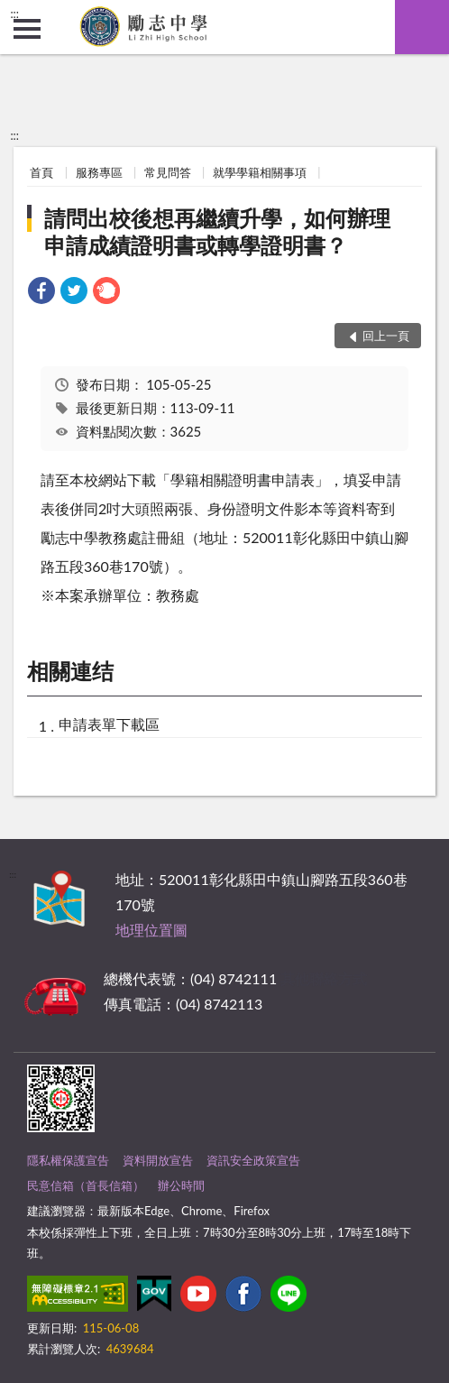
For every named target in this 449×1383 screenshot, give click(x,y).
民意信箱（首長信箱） (85, 1185)
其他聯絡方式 (323, 978)
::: (14, 13)
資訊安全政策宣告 (253, 1160)
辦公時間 (181, 1185)
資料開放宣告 (158, 1160)
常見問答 (167, 172)
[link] (41, 293)
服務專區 (99, 172)
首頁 (41, 172)
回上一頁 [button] (385, 335)
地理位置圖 (151, 929)
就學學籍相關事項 (260, 172)
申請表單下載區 (109, 724)
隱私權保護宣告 (68, 1160)
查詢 (422, 27)
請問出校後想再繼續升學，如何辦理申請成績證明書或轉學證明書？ (217, 231)
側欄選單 (27, 29)
